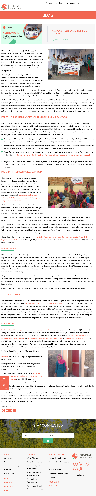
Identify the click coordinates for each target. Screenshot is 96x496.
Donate (7, 479)
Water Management (34, 458)
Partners (7, 470)
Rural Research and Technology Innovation (35, 487)
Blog (66, 3)
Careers (49, 3)
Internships (58, 3)
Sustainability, (32, 338)
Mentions (9, 482)
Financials (8, 462)
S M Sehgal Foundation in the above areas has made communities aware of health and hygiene (21, 376)
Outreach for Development (74, 338)
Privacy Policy (9, 473)
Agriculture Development (36, 462)
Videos (52, 477)
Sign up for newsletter (4, 386)
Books (51, 466)
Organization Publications (59, 462)
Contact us (74, 3)
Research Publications (57, 458)
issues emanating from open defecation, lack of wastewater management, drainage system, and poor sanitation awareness (22, 198)
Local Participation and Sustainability (35, 467)
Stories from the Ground (58, 473)
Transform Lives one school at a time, (49, 338)
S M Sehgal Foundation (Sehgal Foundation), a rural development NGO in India (28, 330)
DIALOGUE (8, 486)
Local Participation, (17, 338)
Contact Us (54, 482)
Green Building (55, 470)
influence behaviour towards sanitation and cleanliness (44, 303)
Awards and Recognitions (13, 466)
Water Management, (78, 335)
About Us (8, 458)
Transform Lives (34, 473)
